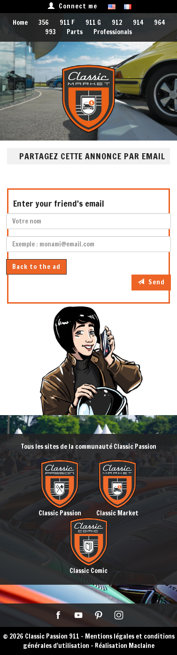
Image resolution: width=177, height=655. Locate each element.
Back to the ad (36, 266)
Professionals (112, 32)
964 (159, 22)
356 (43, 22)
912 (117, 22)
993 (50, 32)
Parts (75, 32)
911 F (67, 22)
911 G (93, 22)
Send (151, 282)
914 (138, 22)
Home (20, 22)
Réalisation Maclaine (124, 645)
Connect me (72, 6)
